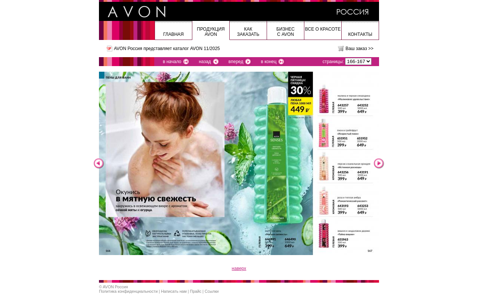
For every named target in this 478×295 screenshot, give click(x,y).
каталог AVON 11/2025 (196, 48)
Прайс (196, 291)
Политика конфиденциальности (128, 291)
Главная (173, 34)
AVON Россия (115, 287)
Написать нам (174, 291)
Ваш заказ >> (359, 48)
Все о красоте (323, 29)
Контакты (360, 34)
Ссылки (212, 291)
